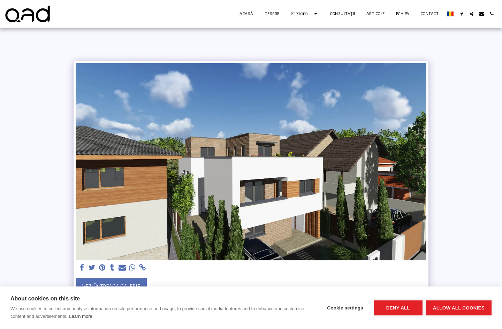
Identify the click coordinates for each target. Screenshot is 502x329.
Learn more (80, 316)
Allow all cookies (459, 308)
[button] (305, 13)
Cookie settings (345, 308)
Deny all (398, 308)
